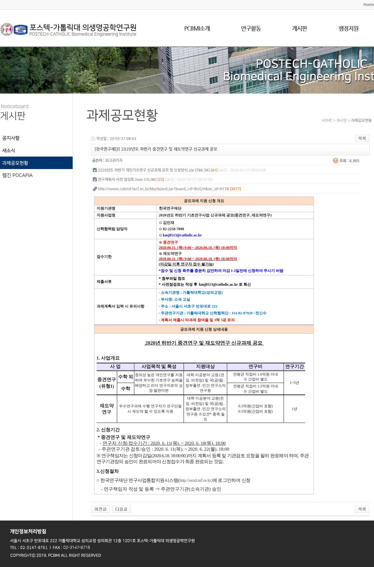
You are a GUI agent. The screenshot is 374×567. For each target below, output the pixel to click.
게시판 (299, 28)
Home (368, 4)
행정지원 (348, 28)
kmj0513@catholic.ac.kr (182, 235)
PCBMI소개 (197, 28)
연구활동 (251, 28)
